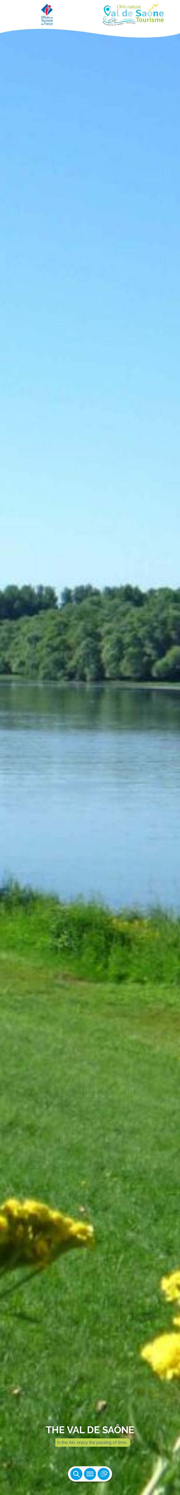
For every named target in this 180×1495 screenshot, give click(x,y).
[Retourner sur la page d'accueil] (90, 13)
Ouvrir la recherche (76, 1474)
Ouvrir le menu (90, 1474)
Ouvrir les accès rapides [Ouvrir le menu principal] (104, 1474)
